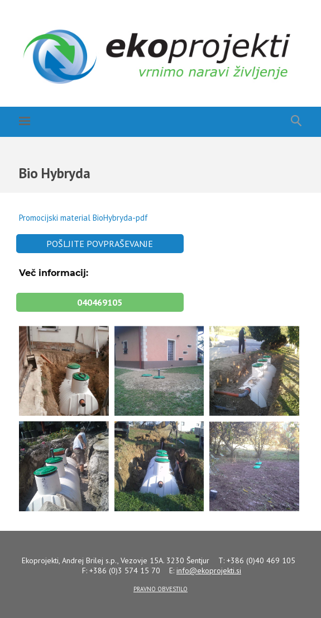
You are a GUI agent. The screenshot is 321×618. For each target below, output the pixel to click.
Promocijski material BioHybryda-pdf (83, 217)
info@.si (208, 570)
